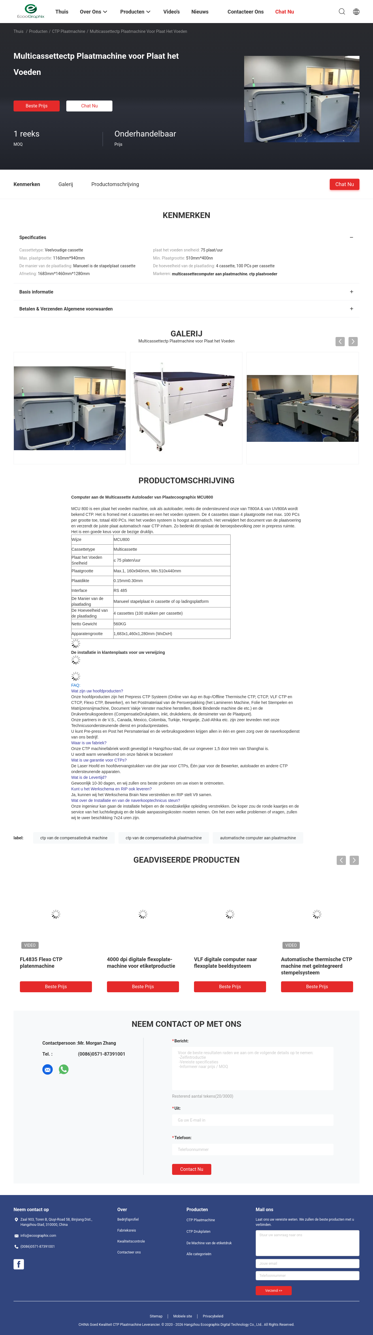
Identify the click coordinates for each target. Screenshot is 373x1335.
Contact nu (191, 1169)
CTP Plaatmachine (68, 31)
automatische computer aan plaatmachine (258, 838)
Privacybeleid (213, 1316)
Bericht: (181, 1041)
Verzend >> (273, 1291)
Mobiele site (182, 1316)
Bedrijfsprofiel (128, 1219)
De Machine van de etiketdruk (209, 1243)
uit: (177, 1108)
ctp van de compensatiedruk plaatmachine (164, 838)
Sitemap (156, 1316)
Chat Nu (89, 106)
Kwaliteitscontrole (131, 1241)
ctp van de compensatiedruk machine (74, 838)
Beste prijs (37, 106)
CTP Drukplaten (198, 1232)
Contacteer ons (129, 1252)
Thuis (18, 31)
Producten (38, 31)
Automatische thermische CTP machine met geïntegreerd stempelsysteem (316, 966)
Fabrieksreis (126, 1230)
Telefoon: (182, 1137)
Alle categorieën (198, 1254)
